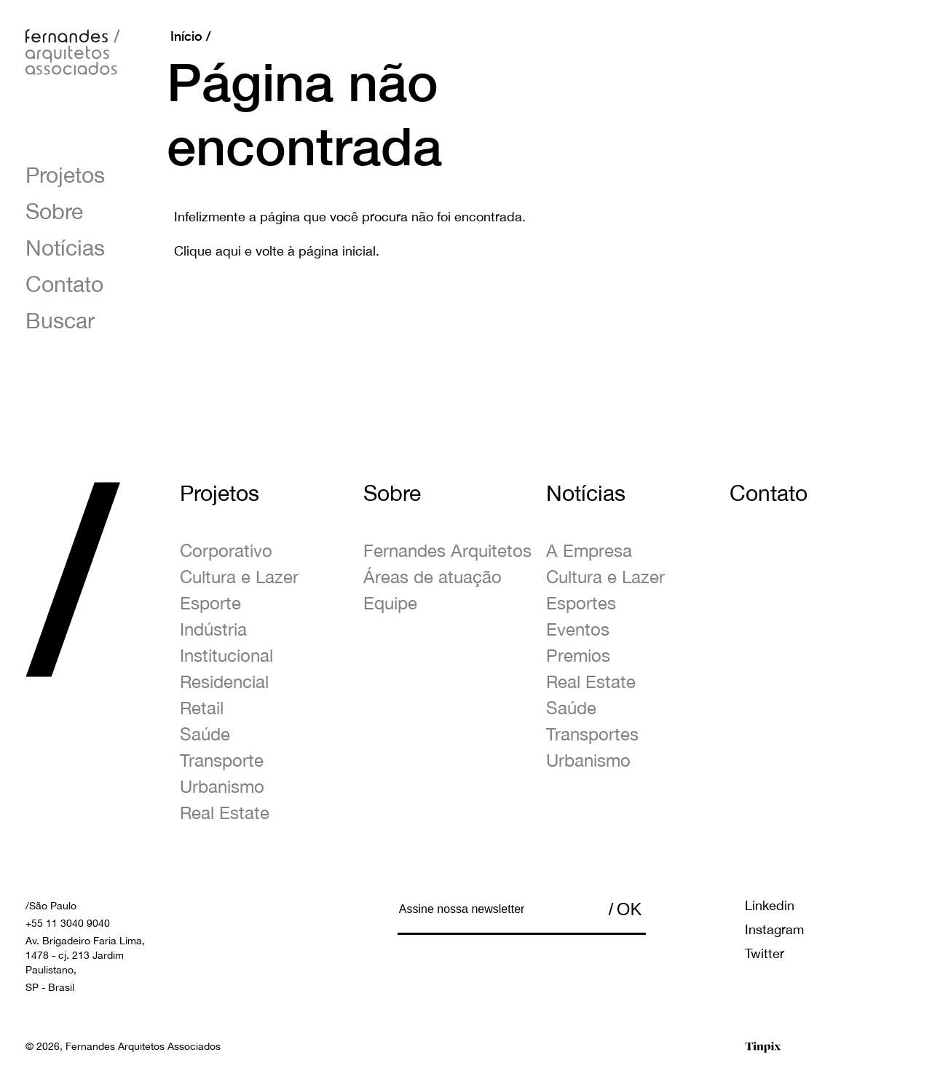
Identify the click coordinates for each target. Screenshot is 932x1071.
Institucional (226, 655)
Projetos (65, 174)
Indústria (213, 629)
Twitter (764, 953)
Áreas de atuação (432, 576)
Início (186, 36)
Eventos (577, 629)
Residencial (224, 681)
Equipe (390, 603)
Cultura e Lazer (239, 576)
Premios (578, 655)
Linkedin (769, 905)
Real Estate (224, 812)
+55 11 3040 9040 (67, 923)
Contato (64, 283)
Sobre (54, 211)
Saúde (205, 734)
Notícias (65, 247)
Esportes (581, 603)
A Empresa (589, 550)
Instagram (774, 929)
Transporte (222, 760)
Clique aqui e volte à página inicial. (276, 250)
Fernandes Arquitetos (447, 550)
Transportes (592, 734)
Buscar (60, 320)
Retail (202, 707)
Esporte (210, 603)
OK (629, 909)
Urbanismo (222, 786)
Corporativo (226, 550)
